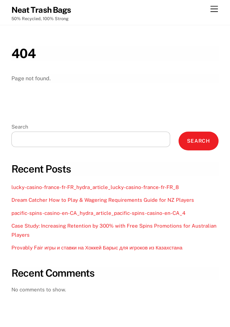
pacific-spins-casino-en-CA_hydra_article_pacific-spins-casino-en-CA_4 (98, 213)
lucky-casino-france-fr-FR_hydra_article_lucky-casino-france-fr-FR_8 (95, 187)
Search (19, 127)
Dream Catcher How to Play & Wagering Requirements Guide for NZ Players (102, 200)
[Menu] (214, 9)
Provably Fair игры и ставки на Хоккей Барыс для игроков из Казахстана (96, 247)
